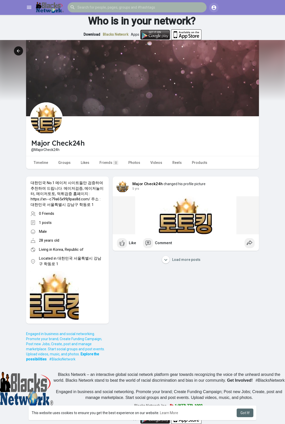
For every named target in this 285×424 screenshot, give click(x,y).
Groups (64, 163)
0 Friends (46, 213)
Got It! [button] (245, 413)
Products (199, 163)
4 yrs (135, 188)
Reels (177, 163)
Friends (108, 163)
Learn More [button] (169, 413)
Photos (134, 163)
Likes (85, 163)
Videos (156, 163)
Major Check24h (147, 184)
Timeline (41, 163)
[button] (137, 7)
